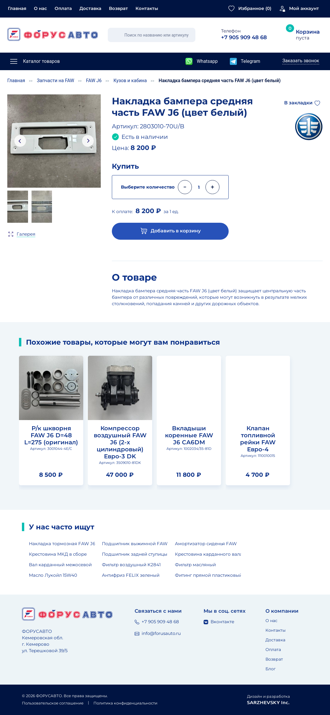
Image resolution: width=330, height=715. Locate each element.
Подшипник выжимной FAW (135, 543)
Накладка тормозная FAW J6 (62, 543)
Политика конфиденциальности (125, 703)
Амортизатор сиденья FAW (206, 543)
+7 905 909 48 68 (157, 621)
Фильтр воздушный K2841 (131, 564)
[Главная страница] (52, 34)
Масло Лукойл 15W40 (53, 575)
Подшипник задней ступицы (134, 554)
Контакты (147, 8)
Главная (17, 8)
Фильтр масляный (195, 564)
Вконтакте (219, 621)
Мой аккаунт (304, 8)
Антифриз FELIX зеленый (130, 575)
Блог (270, 668)
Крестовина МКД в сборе (58, 554)
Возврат (118, 8)
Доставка (90, 8)
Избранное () (254, 8)
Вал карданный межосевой (60, 564)
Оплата (63, 8)
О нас (40, 8)
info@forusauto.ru (158, 633)
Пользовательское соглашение (53, 703)
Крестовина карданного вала (208, 554)
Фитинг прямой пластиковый (208, 575)
